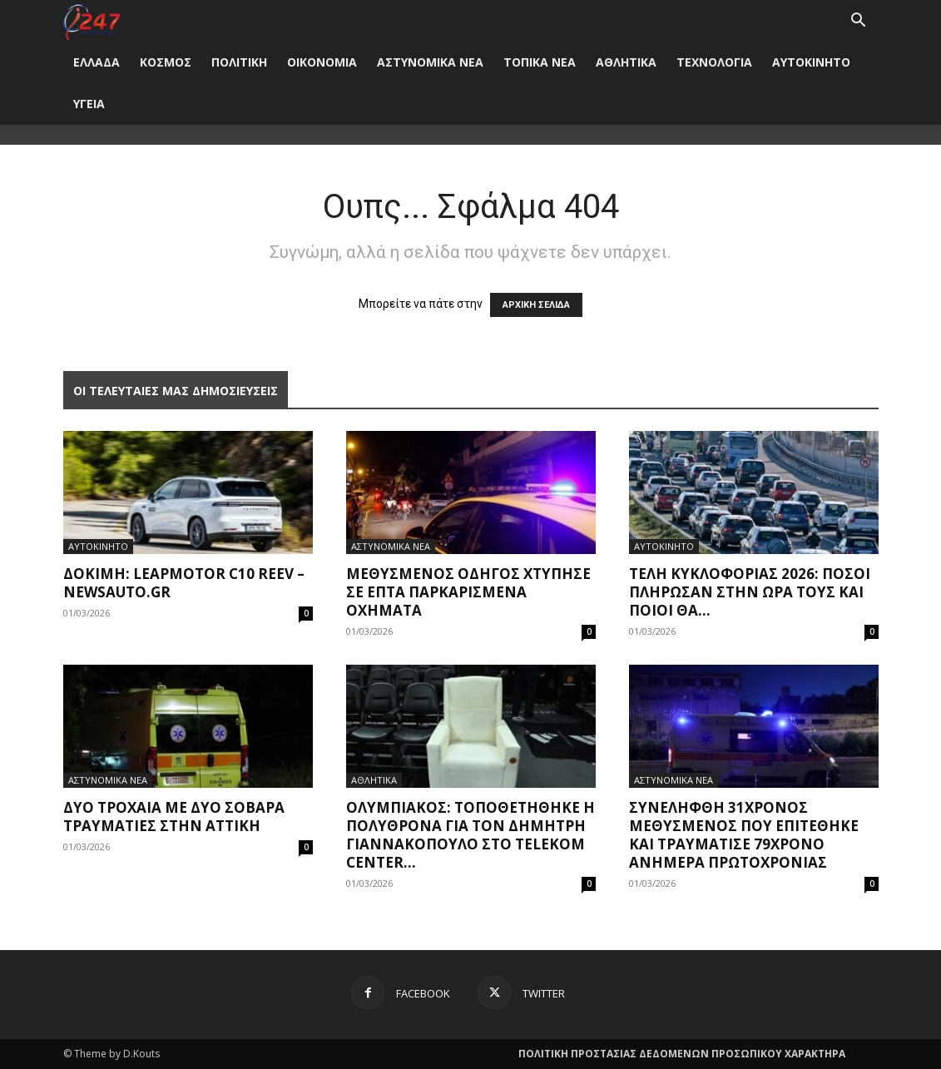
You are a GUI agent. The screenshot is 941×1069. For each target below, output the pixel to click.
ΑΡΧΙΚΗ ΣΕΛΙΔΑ (536, 304)
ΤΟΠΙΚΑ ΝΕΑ (539, 62)
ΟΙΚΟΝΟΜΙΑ (322, 62)
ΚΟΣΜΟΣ (165, 62)
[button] (859, 22)
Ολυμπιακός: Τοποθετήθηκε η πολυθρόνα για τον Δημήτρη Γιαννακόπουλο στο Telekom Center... (470, 835)
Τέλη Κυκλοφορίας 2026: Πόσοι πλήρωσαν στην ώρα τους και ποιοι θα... (749, 592)
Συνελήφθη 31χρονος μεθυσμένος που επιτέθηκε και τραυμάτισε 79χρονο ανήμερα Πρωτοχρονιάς (744, 835)
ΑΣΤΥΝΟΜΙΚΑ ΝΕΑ (430, 62)
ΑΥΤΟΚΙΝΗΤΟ (811, 62)
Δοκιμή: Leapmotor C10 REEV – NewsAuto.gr (184, 582)
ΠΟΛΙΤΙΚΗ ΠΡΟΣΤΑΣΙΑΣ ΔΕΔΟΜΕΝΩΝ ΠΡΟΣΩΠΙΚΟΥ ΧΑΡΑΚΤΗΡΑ (681, 1054)
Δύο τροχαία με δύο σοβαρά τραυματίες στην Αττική (174, 816)
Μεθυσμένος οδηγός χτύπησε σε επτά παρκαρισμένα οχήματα (468, 592)
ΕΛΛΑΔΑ (96, 62)
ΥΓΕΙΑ (89, 103)
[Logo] (92, 20)
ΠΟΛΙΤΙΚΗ (239, 62)
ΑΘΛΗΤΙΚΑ (626, 62)
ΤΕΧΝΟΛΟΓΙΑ (714, 62)
